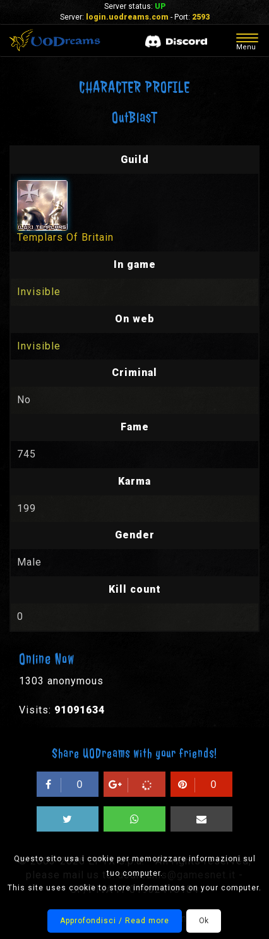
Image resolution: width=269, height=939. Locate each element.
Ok (203, 920)
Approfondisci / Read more (114, 920)
